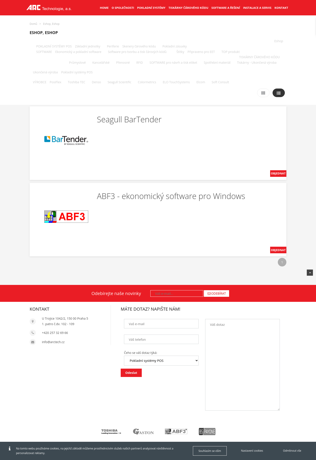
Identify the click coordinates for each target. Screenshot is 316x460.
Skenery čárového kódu (139, 46)
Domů (33, 24)
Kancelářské (101, 62)
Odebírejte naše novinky (116, 293)
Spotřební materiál (217, 62)
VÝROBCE (39, 82)
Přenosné (123, 62)
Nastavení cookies (252, 451)
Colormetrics (147, 82)
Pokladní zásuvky (174, 46)
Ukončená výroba (45, 72)
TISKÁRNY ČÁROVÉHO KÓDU (259, 57)
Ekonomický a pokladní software (78, 52)
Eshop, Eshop (51, 24)
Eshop (278, 41)
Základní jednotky (87, 46)
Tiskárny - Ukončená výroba (256, 62)
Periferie (113, 46)
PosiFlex (55, 82)
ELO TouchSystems (176, 82)
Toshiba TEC (76, 82)
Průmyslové (77, 62)
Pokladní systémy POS (77, 72)
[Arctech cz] (48, 7)
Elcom (200, 82)
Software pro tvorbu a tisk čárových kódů (137, 52)
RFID (139, 62)
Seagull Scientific (119, 82)
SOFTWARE (44, 52)
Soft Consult (220, 82)
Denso (96, 82)
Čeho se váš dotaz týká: (140, 353)
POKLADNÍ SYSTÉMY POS (54, 46)
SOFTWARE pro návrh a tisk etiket (173, 62)
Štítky (180, 52)
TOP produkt (230, 52)
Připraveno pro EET (201, 52)
